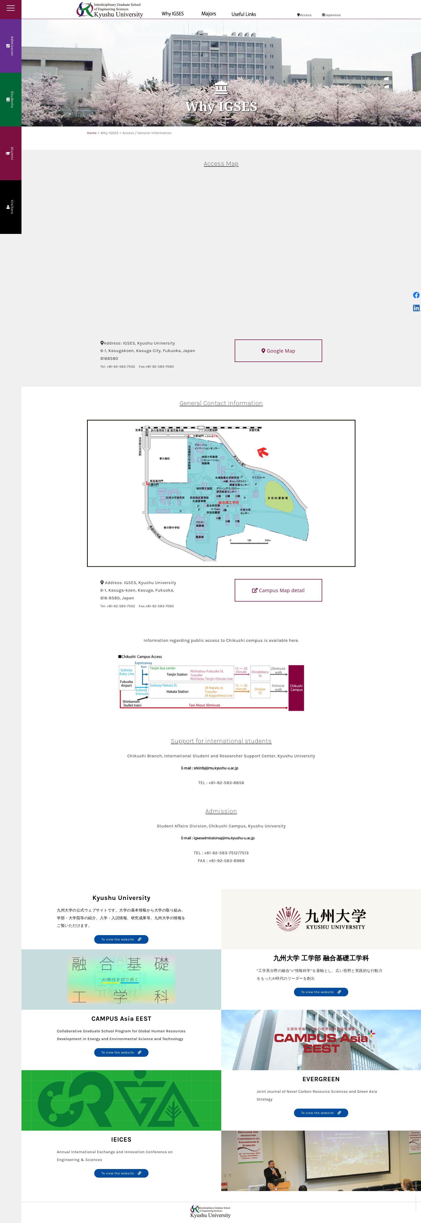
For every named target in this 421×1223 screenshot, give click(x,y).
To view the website (121, 939)
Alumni (10, 153)
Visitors (10, 207)
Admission (10, 46)
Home (92, 133)
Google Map (278, 351)
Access (304, 15)
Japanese (331, 15)
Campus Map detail (278, 590)
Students (10, 99)
